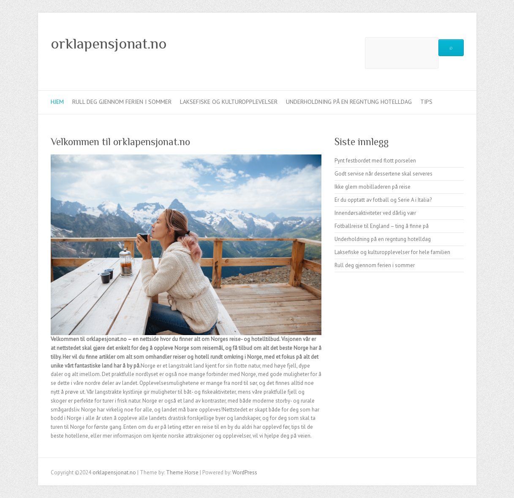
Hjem (57, 102)
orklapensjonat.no (109, 43)
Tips (426, 102)
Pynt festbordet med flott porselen (375, 160)
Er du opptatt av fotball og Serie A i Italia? (383, 199)
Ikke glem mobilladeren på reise (373, 186)
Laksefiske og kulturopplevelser (228, 102)
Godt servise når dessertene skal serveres (383, 173)
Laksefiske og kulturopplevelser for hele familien (392, 252)
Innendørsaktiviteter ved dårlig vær (375, 213)
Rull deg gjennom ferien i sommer (121, 102)
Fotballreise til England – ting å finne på (382, 226)
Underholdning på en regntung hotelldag (349, 102)
